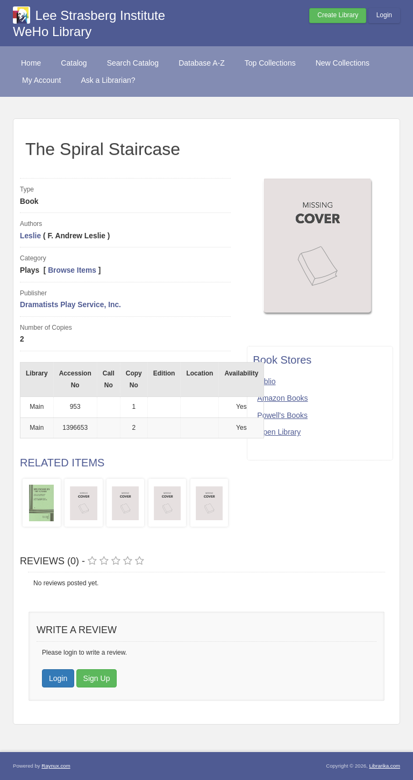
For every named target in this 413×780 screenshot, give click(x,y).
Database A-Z (202, 63)
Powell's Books (282, 415)
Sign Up (96, 678)
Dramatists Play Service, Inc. (70, 305)
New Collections (342, 63)
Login (384, 15)
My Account (41, 80)
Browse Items (72, 270)
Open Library (279, 432)
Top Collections (270, 63)
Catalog (74, 63)
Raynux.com (55, 766)
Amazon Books (282, 398)
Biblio (266, 381)
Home (31, 63)
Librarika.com (384, 766)
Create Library (337, 15)
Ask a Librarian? (108, 80)
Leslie (30, 236)
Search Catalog (133, 63)
